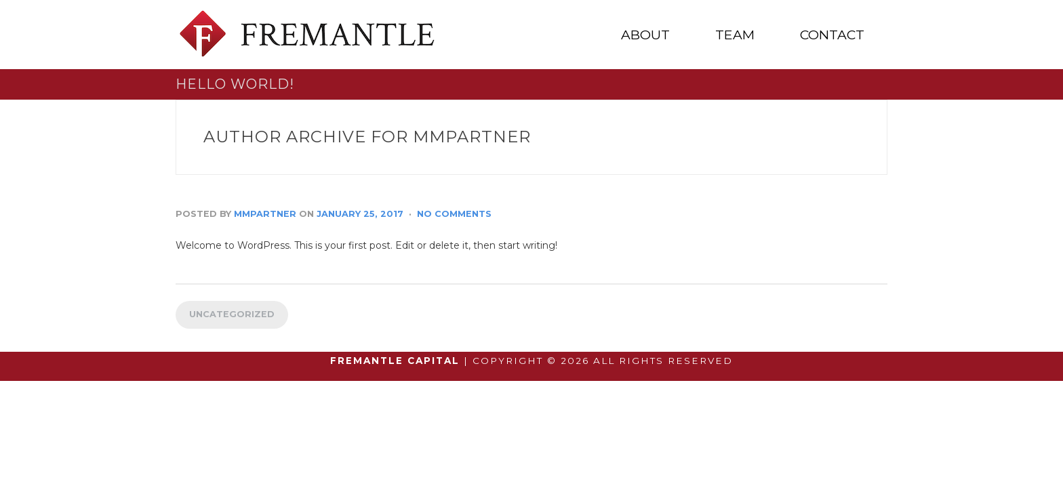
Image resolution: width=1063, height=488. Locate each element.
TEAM (735, 34)
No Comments (454, 214)
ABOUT (645, 34)
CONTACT (832, 34)
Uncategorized (232, 314)
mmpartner (265, 214)
